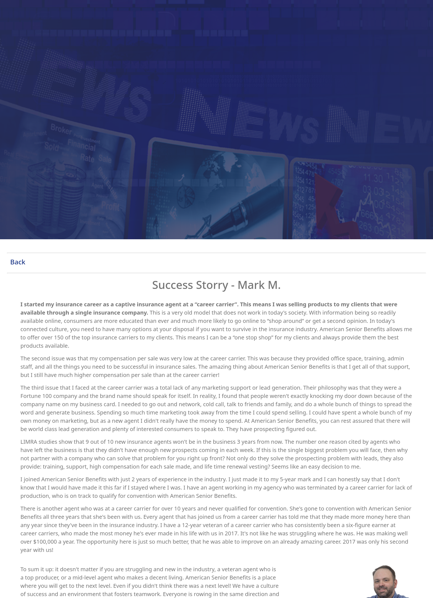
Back (17, 261)
